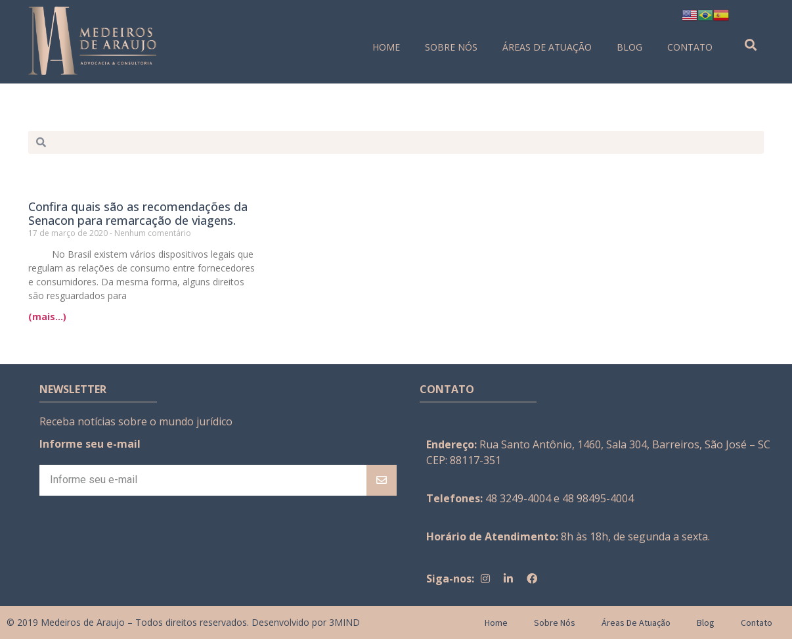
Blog (629, 47)
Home (386, 47)
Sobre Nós (451, 47)
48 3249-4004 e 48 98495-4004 (559, 498)
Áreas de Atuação (547, 47)
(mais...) (47, 316)
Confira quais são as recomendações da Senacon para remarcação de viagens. (138, 214)
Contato (690, 47)
